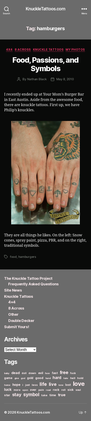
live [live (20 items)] (53, 384)
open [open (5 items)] (25, 390)
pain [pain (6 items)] (41, 389)
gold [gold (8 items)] (30, 378)
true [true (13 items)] (61, 394)
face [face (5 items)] (47, 373)
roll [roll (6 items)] (63, 389)
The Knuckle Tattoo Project (28, 278)
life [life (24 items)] (43, 384)
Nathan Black (37, 79)
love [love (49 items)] (79, 383)
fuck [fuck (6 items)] (73, 373)
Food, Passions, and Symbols (45, 64)
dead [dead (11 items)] (15, 373)
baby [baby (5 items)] (6, 373)
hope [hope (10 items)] (16, 385)
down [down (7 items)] (32, 373)
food (13, 257)
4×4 (11, 302)
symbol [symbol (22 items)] (31, 394)
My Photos (75, 49)
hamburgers (27, 257)
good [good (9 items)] (39, 378)
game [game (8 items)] (8, 378)
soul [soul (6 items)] (78, 389)
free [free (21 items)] (64, 372)
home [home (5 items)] (7, 385)
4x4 (9, 49)
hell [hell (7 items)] (72, 378)
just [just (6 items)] (27, 384)
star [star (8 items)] (7, 395)
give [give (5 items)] (16, 378)
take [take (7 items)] (44, 395)
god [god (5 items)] (23, 378)
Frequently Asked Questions (33, 284)
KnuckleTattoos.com (45, 9)
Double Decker (21, 320)
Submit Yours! (16, 327)
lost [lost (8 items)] (68, 384)
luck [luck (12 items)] (8, 389)
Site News (13, 290)
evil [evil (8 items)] (40, 373)
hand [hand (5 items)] (48, 378)
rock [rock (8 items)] (56, 389)
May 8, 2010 (65, 79)
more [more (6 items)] (17, 389)
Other (13, 314)
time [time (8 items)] (52, 395)
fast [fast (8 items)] (55, 373)
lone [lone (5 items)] (60, 385)
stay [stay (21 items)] (16, 394)
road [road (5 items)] (48, 390)
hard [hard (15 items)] (57, 377)
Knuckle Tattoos (48, 49)
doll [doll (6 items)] (24, 373)
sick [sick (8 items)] (70, 389)
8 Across (23, 49)
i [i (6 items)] (22, 384)
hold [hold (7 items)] (80, 378)
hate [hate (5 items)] (65, 378)
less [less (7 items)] (35, 384)
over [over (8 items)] (33, 389)
